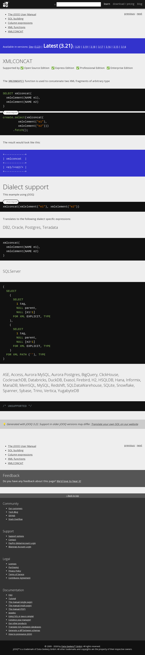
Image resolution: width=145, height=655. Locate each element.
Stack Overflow (15, 519)
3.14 (123, 46)
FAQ (10, 594)
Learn (107, 4)
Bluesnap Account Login (19, 546)
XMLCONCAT (15, 31)
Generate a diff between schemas (24, 630)
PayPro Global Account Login (22, 543)
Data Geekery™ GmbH (71, 646)
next (139, 13)
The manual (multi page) (20, 605)
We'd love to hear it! (69, 481)
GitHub (11, 515)
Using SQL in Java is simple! (21, 616)
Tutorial (12, 598)
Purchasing (13, 567)
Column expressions (20, 23)
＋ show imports (11, 112)
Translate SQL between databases (24, 626)
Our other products (17, 623)
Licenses (12, 563)
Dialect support (26, 186)
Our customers (15, 508)
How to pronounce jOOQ (20, 633)
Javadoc (12, 612)
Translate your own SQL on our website (114, 424)
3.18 (92, 46)
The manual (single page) (20, 602)
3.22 (37, 46)
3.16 (108, 46)
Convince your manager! (19, 619)
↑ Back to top (72, 495)
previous (129, 13)
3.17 (100, 46)
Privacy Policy (14, 570)
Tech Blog (13, 511)
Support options (16, 536)
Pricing (123, 4)
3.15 (115, 46)
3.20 (77, 46)
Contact (12, 539)
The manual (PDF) (16, 609)
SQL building (16, 18)
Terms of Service (16, 574)
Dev (31, 46)
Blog (139, 4)
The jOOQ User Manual (22, 14)
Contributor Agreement (19, 577)
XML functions (16, 27)
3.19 (85, 46)
